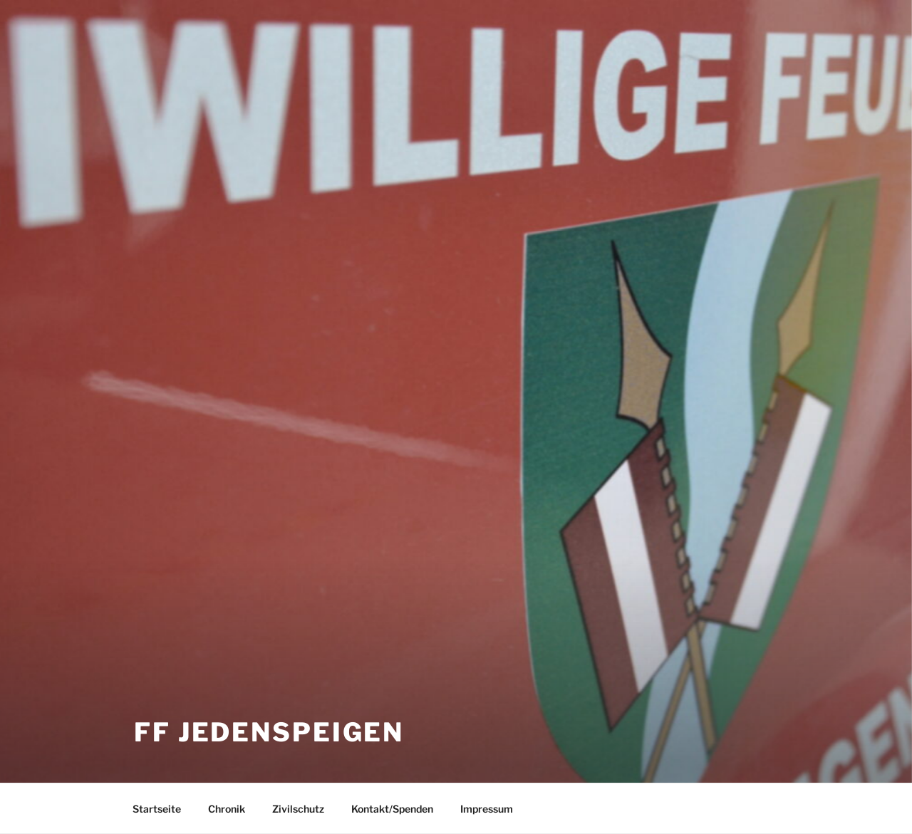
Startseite (157, 809)
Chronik (226, 809)
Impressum (486, 809)
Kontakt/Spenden (392, 809)
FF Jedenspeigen (269, 732)
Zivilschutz (298, 809)
